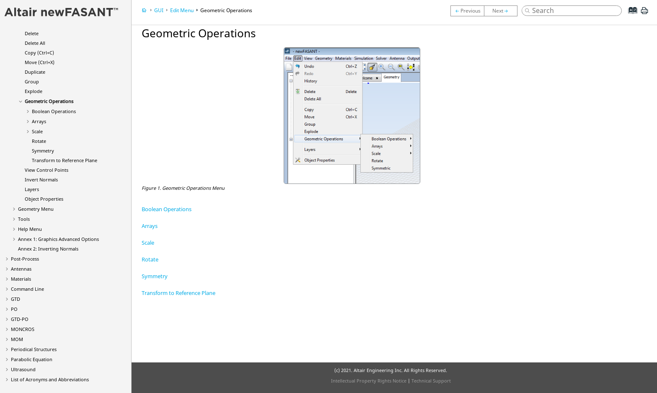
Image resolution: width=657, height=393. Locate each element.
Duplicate (35, 72)
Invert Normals (41, 179)
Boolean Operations (54, 111)
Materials (21, 279)
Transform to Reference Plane (64, 160)
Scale (37, 131)
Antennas (21, 269)
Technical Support (431, 380)
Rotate (39, 141)
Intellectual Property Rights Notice (368, 380)
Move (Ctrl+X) (39, 62)
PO (14, 309)
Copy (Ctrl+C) (39, 52)
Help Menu (30, 229)
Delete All (35, 43)
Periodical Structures (34, 349)
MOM (17, 339)
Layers (32, 189)
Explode (33, 91)
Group (32, 81)
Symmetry (43, 150)
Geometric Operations (49, 101)
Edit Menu (182, 10)
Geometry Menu (36, 209)
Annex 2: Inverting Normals (48, 249)
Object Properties (44, 199)
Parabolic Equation (31, 359)
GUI (158, 10)
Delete (32, 33)
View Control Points (46, 170)
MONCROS (22, 329)
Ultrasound (23, 369)
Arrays (39, 121)
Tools (24, 219)
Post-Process (25, 259)
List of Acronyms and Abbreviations (50, 379)
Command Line (27, 289)
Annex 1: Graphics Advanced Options (58, 239)
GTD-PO (19, 319)
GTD (15, 299)
